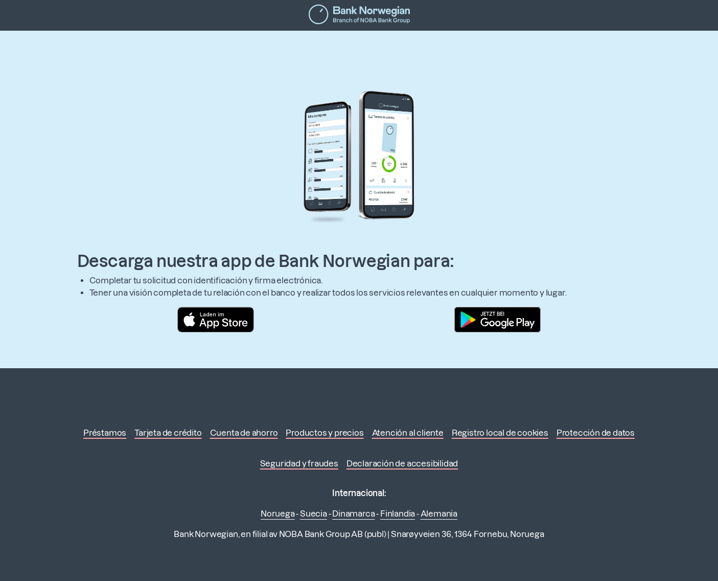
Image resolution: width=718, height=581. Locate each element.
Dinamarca (353, 513)
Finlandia (397, 513)
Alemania (439, 513)
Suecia (313, 513)
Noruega (278, 513)
